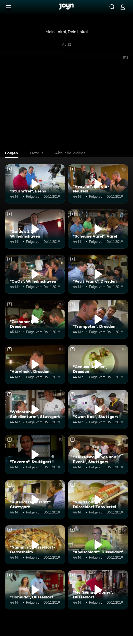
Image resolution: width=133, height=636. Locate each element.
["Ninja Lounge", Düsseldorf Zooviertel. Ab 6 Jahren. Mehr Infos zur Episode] (98, 499)
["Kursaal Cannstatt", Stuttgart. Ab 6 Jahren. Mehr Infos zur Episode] (35, 499)
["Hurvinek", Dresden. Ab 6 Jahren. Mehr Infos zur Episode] (35, 364)
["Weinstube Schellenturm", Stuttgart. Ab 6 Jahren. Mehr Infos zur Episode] (35, 409)
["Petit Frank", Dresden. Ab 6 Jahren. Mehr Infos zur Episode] (98, 274)
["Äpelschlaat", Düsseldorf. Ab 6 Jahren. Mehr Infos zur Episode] (98, 544)
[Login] (122, 7)
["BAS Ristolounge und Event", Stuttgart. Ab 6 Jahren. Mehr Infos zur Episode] (98, 454)
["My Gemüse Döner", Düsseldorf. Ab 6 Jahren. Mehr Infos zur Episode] (98, 589)
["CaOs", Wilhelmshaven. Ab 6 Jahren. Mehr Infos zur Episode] (35, 274)
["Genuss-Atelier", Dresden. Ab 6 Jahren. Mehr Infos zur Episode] (98, 364)
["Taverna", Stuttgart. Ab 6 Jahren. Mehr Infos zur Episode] (35, 454)
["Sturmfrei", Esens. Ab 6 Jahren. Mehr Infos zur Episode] (35, 183)
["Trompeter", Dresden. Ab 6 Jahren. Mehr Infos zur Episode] (98, 319)
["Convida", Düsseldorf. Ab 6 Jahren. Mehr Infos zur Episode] (35, 589)
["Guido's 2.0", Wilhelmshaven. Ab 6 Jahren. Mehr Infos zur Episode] (35, 229)
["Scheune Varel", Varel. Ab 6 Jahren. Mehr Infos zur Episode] (98, 229)
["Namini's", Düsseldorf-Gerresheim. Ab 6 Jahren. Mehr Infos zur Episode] (35, 544)
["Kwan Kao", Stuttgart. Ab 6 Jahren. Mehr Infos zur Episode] (98, 409)
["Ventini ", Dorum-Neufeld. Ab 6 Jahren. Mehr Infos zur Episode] (98, 183)
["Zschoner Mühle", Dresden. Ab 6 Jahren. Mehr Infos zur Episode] (35, 319)
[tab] (13, 153)
